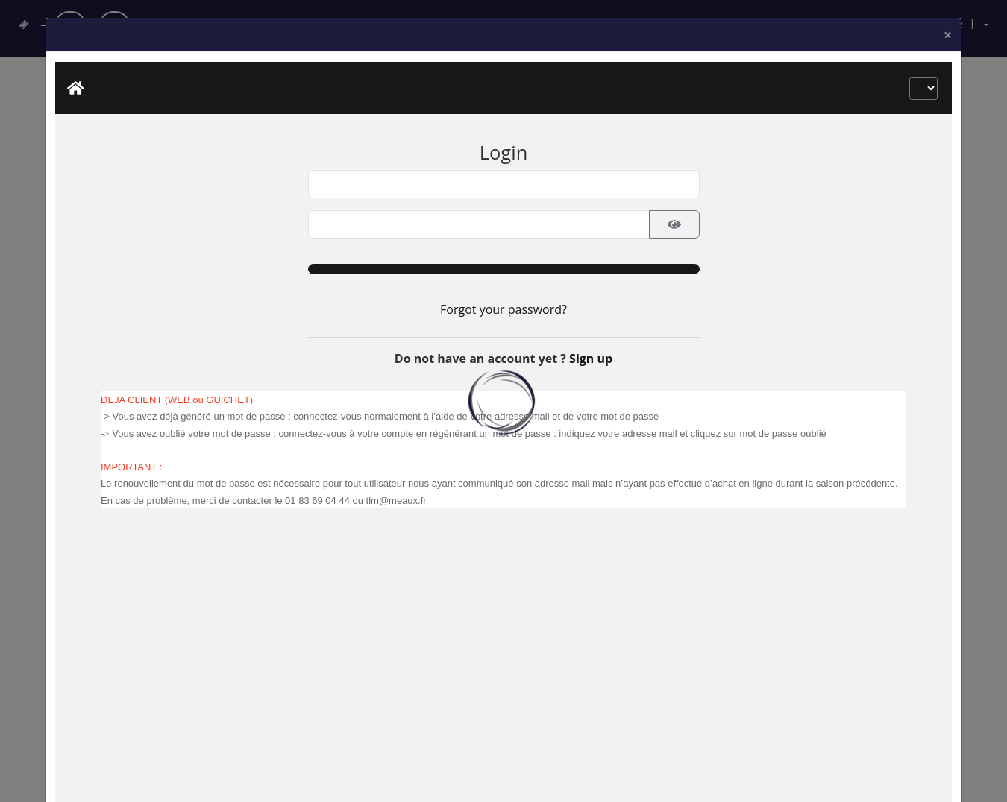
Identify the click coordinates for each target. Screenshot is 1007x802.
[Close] (947, 129)
